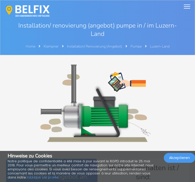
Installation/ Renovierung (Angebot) (95, 46)
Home (30, 46)
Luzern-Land (160, 46)
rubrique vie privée (43, 177)
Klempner (51, 46)
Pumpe (136, 46)
